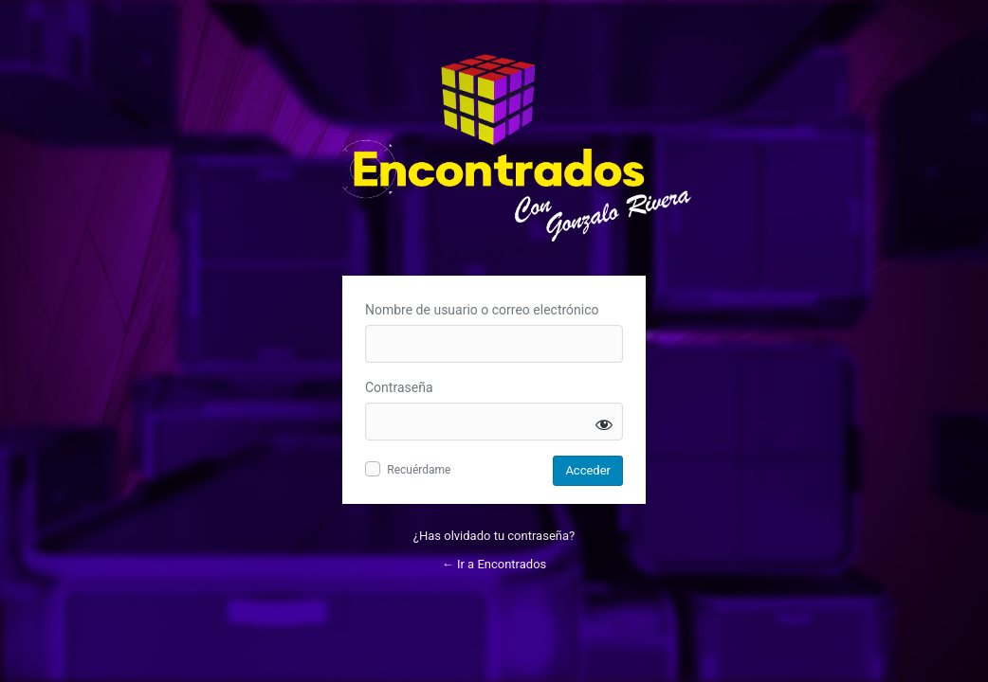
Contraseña (399, 387)
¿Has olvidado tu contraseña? (494, 536)
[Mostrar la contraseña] (604, 424)
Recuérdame (418, 469)
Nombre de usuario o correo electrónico (482, 309)
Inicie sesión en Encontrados (519, 150)
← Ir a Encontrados (494, 564)
